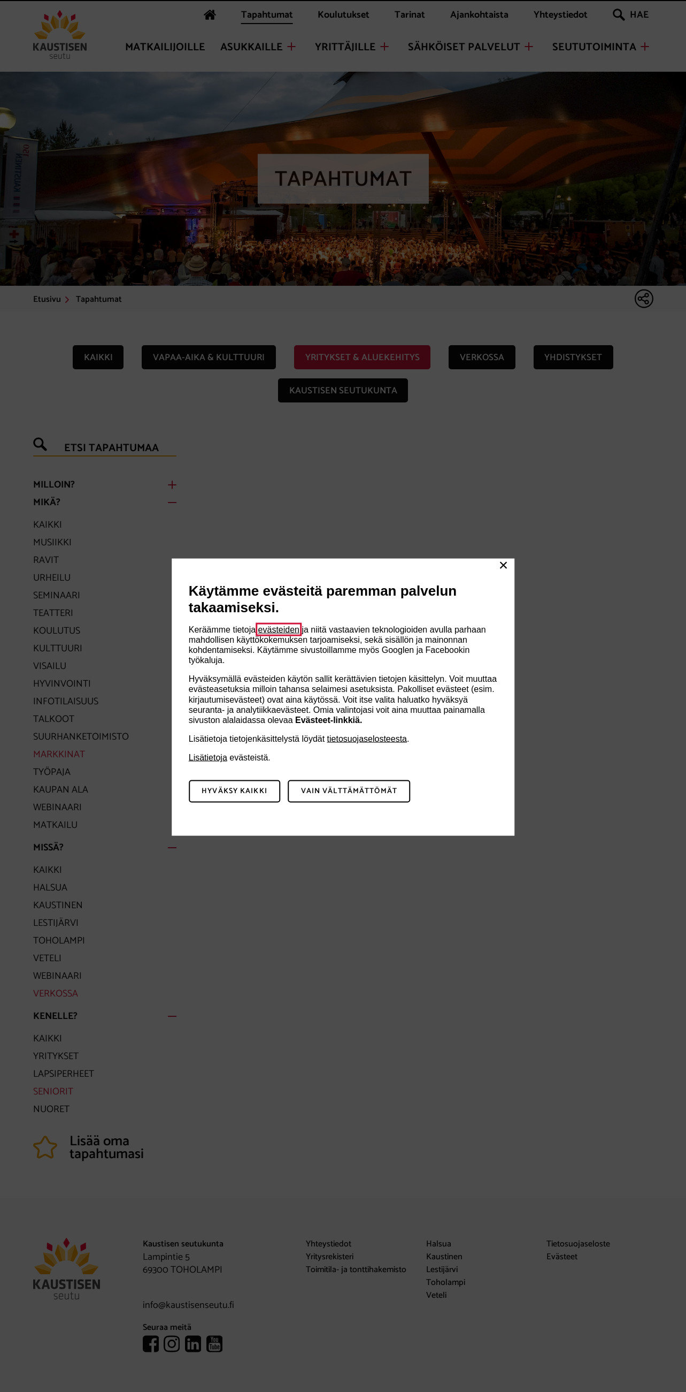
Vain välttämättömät (349, 791)
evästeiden (278, 629)
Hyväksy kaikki (234, 791)
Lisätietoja (208, 757)
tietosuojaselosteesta (367, 738)
